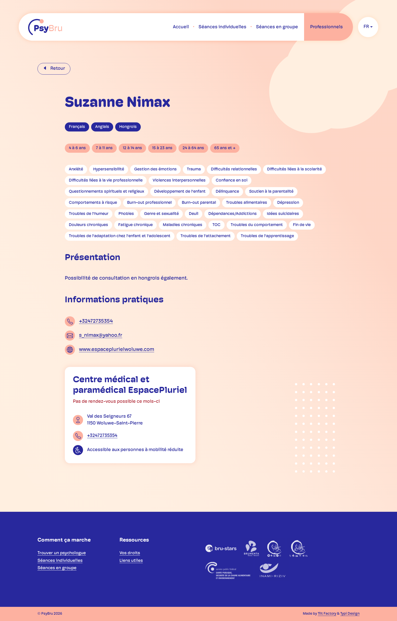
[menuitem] (181, 27)
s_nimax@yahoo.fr (100, 335)
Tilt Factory (327, 614)
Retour (57, 68)
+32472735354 (96, 321)
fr (366, 27)
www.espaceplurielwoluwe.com (116, 349)
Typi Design (350, 614)
